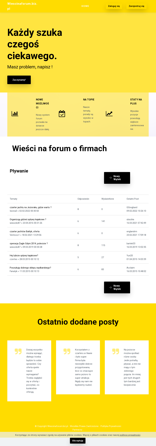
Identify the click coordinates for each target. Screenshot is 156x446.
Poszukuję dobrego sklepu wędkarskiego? (30, 274)
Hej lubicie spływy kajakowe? (24, 262)
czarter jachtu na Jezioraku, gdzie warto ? (30, 214)
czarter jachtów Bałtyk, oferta (24, 238)
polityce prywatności (130, 435)
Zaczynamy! (18, 79)
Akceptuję (77, 440)
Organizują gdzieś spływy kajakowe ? (28, 226)
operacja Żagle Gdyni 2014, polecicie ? (29, 250)
